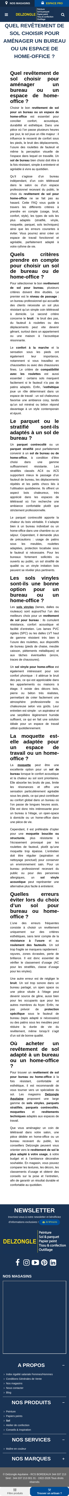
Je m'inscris (49, 1222)
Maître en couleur (14, 1449)
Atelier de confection (16, 1425)
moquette (24, 765)
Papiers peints (12, 1416)
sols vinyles (25, 607)
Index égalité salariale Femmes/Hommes (28, 1374)
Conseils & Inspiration (17, 1430)
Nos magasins (12, 1383)
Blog (7, 1393)
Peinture (9, 1411)
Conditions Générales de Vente (22, 1379)
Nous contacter (13, 1388)
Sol (6, 1421)
